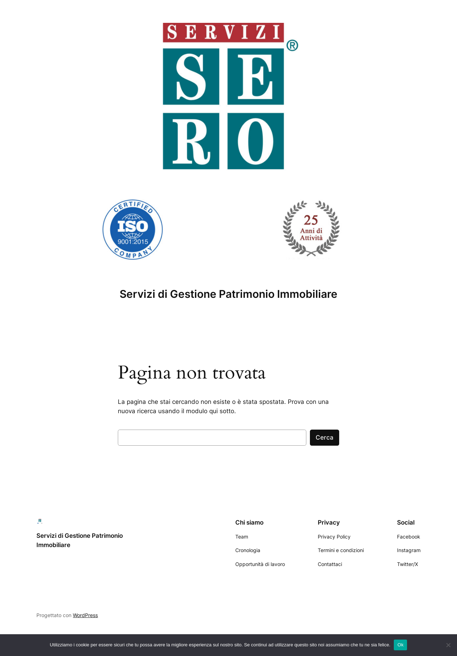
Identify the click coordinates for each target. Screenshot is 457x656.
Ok (400, 644)
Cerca (324, 437)
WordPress (85, 615)
